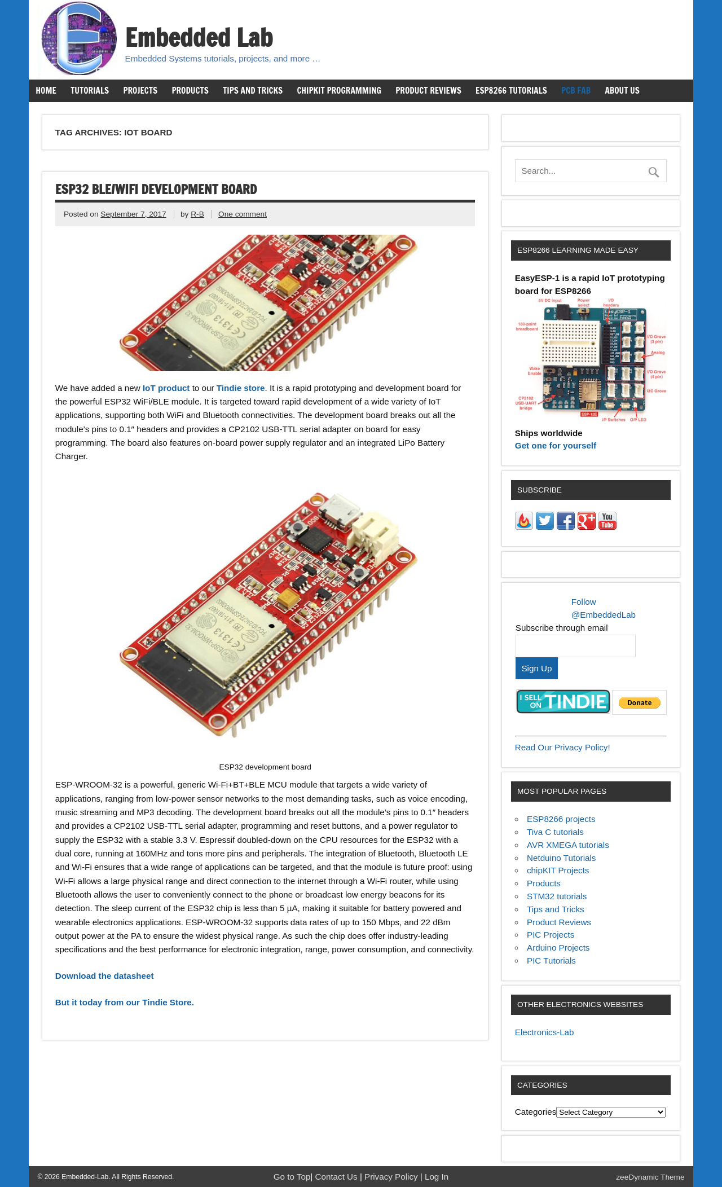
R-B (197, 214)
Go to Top (292, 1176)
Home (46, 90)
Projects (140, 90)
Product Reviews (428, 90)
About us (622, 90)
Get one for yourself (555, 445)
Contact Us (337, 1176)
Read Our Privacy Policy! (562, 747)
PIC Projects (550, 934)
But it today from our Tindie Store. (124, 1002)
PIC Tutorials (551, 960)
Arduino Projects (558, 947)
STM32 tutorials (557, 896)
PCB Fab (576, 90)
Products (189, 90)
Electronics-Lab (544, 1032)
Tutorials (90, 90)
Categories (535, 1111)
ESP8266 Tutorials (511, 90)
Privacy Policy (392, 1176)
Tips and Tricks (253, 90)
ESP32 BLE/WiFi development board (156, 189)
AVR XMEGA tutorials (568, 845)
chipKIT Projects (558, 870)
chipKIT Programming (339, 90)
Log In (436, 1176)
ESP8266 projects (561, 819)
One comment (242, 214)
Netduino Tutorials (561, 858)
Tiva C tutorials (555, 832)
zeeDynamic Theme (650, 1177)
